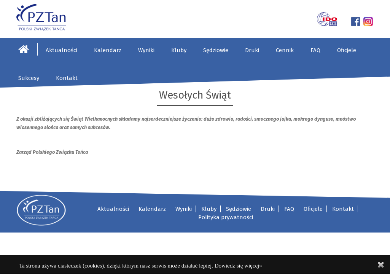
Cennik (285, 50)
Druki (252, 50)
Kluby (178, 50)
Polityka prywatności (225, 217)
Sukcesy (28, 78)
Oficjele (346, 50)
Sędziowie (215, 50)
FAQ (315, 50)
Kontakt (67, 78)
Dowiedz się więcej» (238, 266)
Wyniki (146, 50)
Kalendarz (107, 50)
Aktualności (61, 50)
